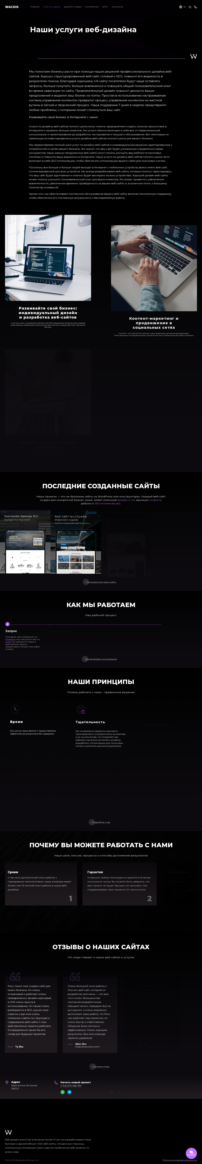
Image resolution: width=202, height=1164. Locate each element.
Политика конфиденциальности (179, 1160)
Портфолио (92, 7)
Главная (35, 7)
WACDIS (12, 7)
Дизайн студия (72, 7)
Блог (107, 7)
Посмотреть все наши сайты (101, 588)
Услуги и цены (52, 7)
